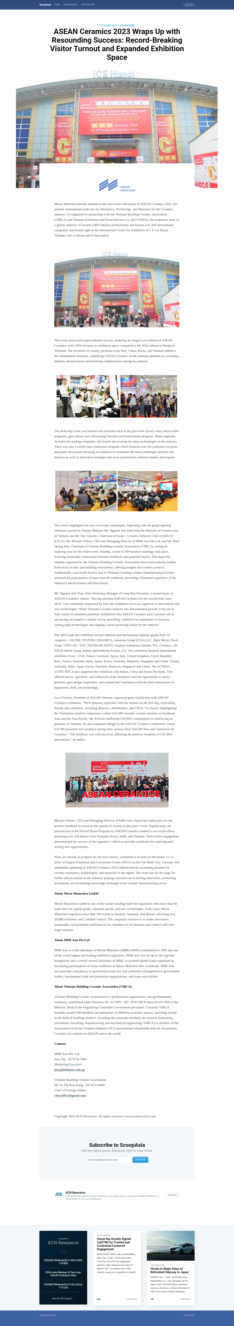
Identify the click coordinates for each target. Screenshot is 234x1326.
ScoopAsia (45, 4)
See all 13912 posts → (63, 1298)
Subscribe (189, 5)
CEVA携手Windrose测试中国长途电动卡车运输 (63, 1285)
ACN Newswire (70, 5)
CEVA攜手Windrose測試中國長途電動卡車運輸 (63, 1261)
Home (57, 5)
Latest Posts (189, 1315)
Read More (172, 1195)
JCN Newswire (88, 5)
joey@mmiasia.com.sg (69, 1069)
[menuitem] (57, 5)
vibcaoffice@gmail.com (70, 1095)
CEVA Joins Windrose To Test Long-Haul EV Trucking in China (63, 1273)
